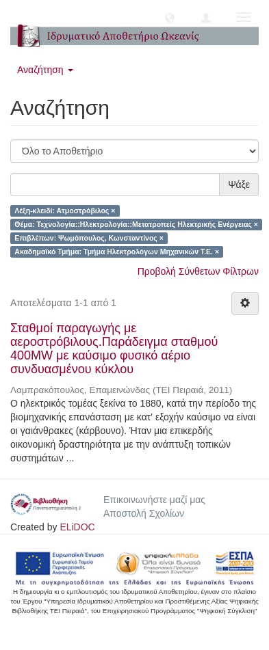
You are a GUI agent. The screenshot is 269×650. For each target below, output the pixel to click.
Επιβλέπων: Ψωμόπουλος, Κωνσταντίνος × (89, 238)
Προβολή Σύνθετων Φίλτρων (198, 271)
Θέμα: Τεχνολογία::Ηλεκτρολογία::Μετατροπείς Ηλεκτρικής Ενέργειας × (136, 224)
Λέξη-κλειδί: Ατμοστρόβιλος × (64, 210)
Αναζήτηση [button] (45, 69)
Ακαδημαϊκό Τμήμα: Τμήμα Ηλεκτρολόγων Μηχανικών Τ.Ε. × (116, 251)
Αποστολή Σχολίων (143, 513)
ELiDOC (77, 527)
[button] (169, 17)
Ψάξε (239, 184)
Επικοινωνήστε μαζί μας (154, 499)
